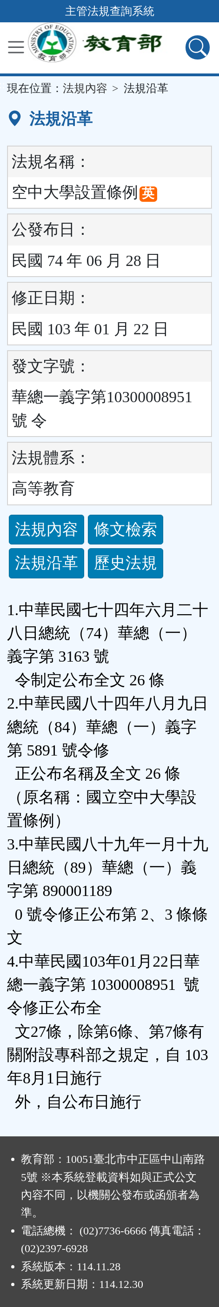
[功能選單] (16, 47)
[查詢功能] (198, 47)
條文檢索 (125, 529)
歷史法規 (125, 562)
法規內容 (85, 88)
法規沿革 (46, 562)
